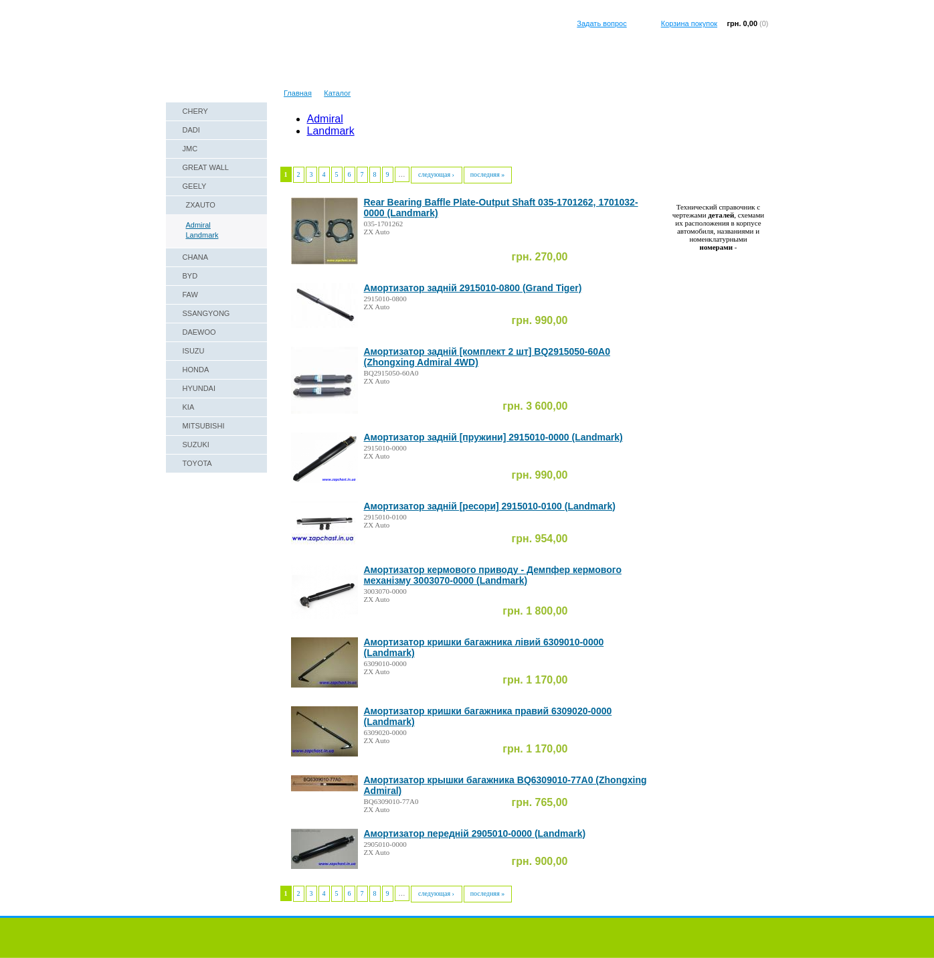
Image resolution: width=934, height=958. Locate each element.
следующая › (436, 174)
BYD (190, 276)
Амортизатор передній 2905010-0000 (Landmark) (475, 833)
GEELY (195, 186)
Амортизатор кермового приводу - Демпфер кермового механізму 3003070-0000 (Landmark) (493, 575)
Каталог (337, 93)
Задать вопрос (601, 23)
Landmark (202, 235)
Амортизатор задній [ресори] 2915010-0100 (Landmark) (490, 506)
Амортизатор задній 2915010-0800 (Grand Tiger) (473, 288)
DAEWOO (199, 332)
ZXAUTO (200, 205)
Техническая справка (280, 76)
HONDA (196, 370)
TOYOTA (197, 463)
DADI (191, 130)
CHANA (196, 257)
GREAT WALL (206, 167)
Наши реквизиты (201, 76)
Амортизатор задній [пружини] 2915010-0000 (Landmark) (493, 437)
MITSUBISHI (204, 426)
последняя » (487, 174)
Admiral (198, 225)
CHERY (195, 111)
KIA (189, 407)
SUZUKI (196, 445)
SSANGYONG (206, 313)
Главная (298, 93)
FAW (190, 295)
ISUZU (194, 351)
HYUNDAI (199, 388)
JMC (190, 149)
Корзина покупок (689, 23)
